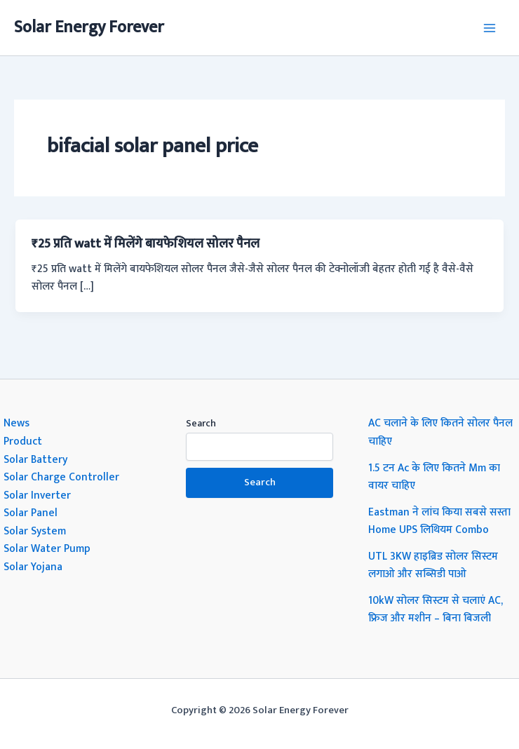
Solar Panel (31, 513)
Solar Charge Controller (61, 477)
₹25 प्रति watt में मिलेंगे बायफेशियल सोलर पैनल (146, 244)
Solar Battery (35, 459)
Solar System (35, 531)
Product (23, 441)
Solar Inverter (37, 495)
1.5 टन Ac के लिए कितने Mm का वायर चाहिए (434, 477)
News (16, 423)
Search (201, 423)
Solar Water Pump (47, 548)
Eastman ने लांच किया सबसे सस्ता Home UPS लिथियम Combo (439, 521)
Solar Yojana (33, 567)
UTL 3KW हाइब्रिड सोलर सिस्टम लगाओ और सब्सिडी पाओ (433, 565)
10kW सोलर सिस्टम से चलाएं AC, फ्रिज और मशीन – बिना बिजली (435, 609)
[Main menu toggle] (490, 28)
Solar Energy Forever (89, 27)
